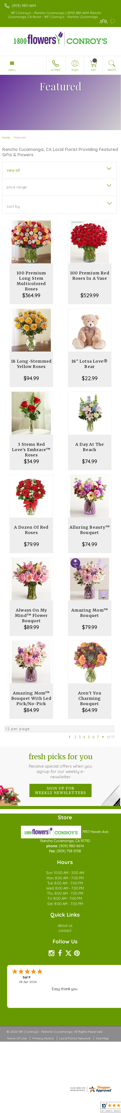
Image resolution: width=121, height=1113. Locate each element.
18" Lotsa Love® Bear (89, 364)
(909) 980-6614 (24, 5)
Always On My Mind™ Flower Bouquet (31, 615)
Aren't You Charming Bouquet (89, 698)
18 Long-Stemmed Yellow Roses (31, 364)
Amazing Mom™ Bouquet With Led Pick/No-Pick (31, 698)
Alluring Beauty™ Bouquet (90, 530)
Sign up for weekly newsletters (60, 790)
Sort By (13, 206)
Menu (12, 70)
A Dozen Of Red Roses (31, 530)
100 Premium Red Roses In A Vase (89, 275)
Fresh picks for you (60, 765)
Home (6, 137)
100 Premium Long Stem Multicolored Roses (31, 280)
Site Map (102, 1038)
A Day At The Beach (89, 447)
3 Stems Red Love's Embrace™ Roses (31, 450)
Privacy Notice (43, 1038)
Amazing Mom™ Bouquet (89, 613)
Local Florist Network (74, 1038)
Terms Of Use (17, 1038)
